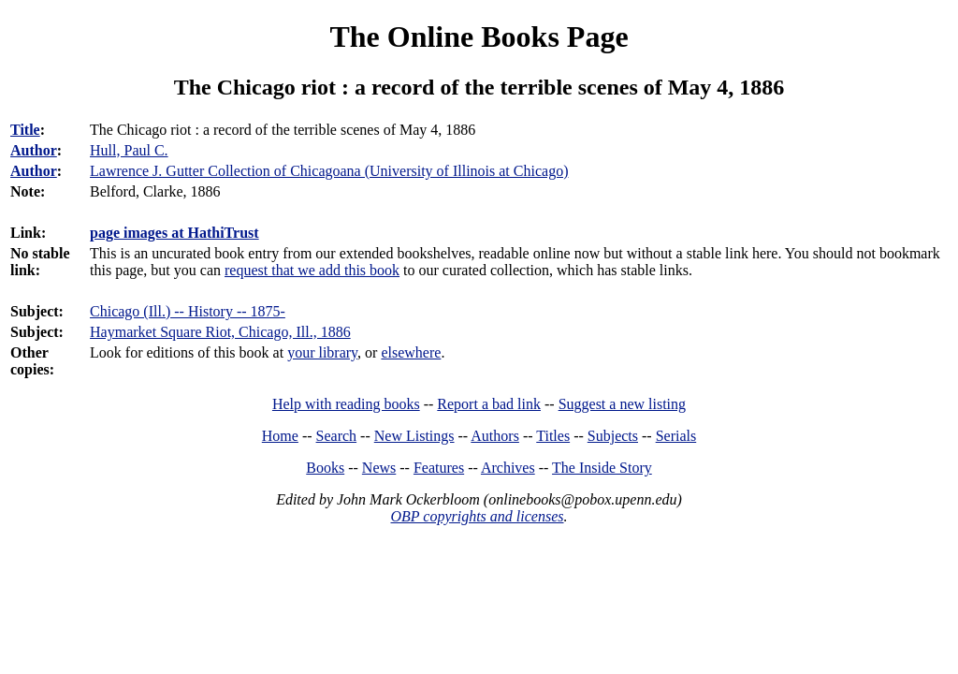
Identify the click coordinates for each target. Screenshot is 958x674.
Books (325, 468)
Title (25, 130)
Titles (553, 436)
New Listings (414, 436)
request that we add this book (312, 270)
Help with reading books (346, 404)
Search (336, 436)
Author (33, 150)
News (379, 468)
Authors (495, 436)
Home (280, 436)
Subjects (613, 436)
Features (439, 468)
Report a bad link (489, 404)
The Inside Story (602, 468)
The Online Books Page (478, 36)
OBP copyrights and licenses (476, 516)
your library (322, 352)
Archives (508, 468)
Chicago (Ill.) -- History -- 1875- (187, 311)
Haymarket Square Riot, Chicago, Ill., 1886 (220, 332)
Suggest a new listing (622, 404)
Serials (676, 436)
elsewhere (411, 352)
